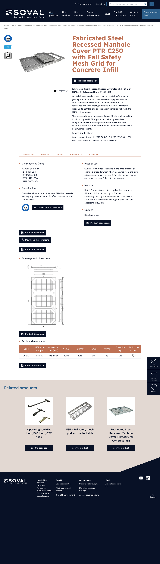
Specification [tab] (76, 154)
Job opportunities (63, 484)
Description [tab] (28, 154)
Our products (53, 14)
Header (153, 496)
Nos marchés (78, 14)
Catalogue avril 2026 (151, 14)
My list (154, 388)
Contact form (134, 14)
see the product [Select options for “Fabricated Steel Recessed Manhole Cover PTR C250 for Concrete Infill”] (121, 447)
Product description (85, 80)
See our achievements (93, 14)
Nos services (66, 14)
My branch (154, 363)
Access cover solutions (89, 495)
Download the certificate (48, 207)
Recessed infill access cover (61, 25)
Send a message (154, 376)
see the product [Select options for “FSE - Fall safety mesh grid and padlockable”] (80, 447)
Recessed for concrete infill (35, 25)
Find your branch (83, 4)
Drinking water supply (88, 484)
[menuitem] (101, 4)
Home (6, 25)
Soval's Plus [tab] (94, 154)
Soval (107, 13)
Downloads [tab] (45, 154)
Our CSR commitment (120, 14)
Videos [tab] (60, 154)
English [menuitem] (99, 4)
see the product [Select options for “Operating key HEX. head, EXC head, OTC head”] (39, 447)
